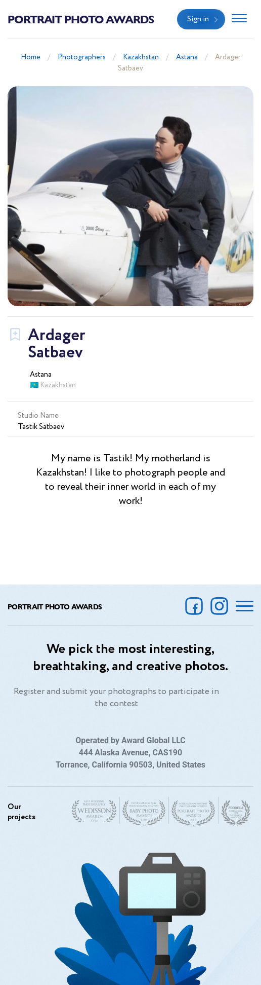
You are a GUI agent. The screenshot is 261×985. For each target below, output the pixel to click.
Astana (187, 57)
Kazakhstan (141, 57)
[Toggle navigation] (239, 19)
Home (30, 57)
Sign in (198, 19)
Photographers (82, 57)
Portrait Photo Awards (81, 19)
